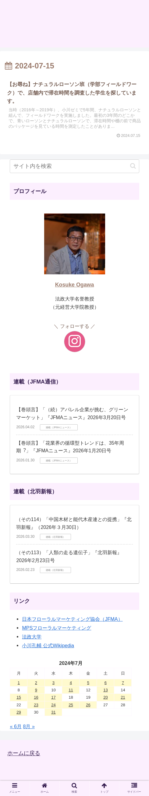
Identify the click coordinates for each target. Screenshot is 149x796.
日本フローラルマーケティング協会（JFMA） (72, 619)
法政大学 (31, 636)
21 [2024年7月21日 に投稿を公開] (123, 697)
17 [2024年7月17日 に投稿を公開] (53, 697)
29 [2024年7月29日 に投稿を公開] (18, 712)
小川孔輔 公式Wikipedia (48, 645)
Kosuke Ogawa (74, 285)
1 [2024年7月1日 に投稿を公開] (19, 682)
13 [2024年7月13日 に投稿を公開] (105, 690)
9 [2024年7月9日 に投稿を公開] (36, 690)
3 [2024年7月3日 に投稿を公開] (53, 682)
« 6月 (16, 726)
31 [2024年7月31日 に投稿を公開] (53, 712)
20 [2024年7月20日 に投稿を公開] (105, 697)
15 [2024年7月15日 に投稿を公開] (18, 697)
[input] (74, 166)
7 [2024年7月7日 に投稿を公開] (123, 682)
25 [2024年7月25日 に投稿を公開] (71, 705)
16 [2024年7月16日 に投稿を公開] (36, 697)
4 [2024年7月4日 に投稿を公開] (71, 682)
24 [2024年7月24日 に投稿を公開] (53, 705)
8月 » (29, 726)
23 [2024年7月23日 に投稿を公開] (36, 705)
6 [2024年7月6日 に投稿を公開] (106, 682)
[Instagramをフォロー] (74, 341)
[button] (133, 165)
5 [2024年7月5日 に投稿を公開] (88, 682)
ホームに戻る (23, 753)
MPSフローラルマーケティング (56, 628)
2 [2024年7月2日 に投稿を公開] (36, 682)
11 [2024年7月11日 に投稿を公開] (71, 690)
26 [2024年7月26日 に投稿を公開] (88, 705)
